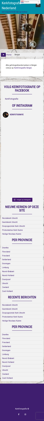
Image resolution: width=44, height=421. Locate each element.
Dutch (25, 1)
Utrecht (5, 283)
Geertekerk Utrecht (9, 222)
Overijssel (6, 279)
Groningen (6, 263)
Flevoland (6, 252)
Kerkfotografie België (23, 68)
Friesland (6, 256)
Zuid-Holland (7, 291)
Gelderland (6, 259)
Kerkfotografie (11, 99)
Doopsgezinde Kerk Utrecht (13, 226)
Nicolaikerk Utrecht (10, 218)
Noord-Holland (8, 275)
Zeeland (5, 287)
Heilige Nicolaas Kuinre (11, 234)
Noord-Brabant (8, 271)
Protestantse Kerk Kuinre (12, 230)
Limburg (5, 267)
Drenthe (5, 248)
